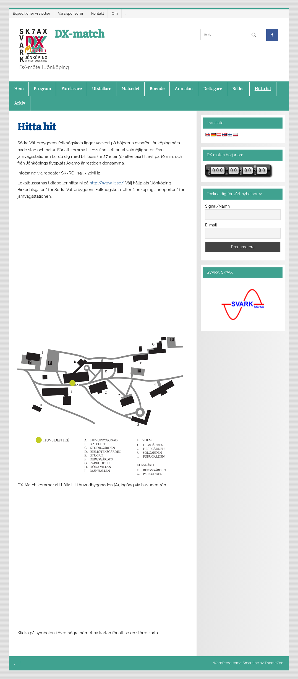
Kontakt (97, 13)
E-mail (211, 225)
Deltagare (212, 88)
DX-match (79, 34)
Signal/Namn (217, 206)
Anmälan (184, 88)
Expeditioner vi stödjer (31, 13)
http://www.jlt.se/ (107, 183)
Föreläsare (71, 88)
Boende (157, 88)
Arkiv (19, 103)
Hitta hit (263, 88)
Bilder (238, 88)
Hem (18, 88)
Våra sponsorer (70, 13)
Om (115, 13)
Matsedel (130, 88)
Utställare (101, 88)
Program (42, 88)
